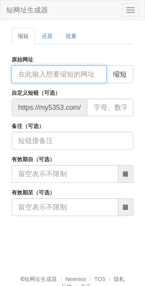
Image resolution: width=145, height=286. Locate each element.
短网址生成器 (27, 10)
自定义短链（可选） (36, 93)
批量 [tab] (71, 36)
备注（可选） (28, 126)
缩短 (120, 74)
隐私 (119, 279)
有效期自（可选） (33, 159)
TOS (100, 279)
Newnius (75, 279)
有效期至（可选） (33, 192)
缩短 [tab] (23, 36)
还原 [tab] (47, 36)
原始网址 (22, 59)
